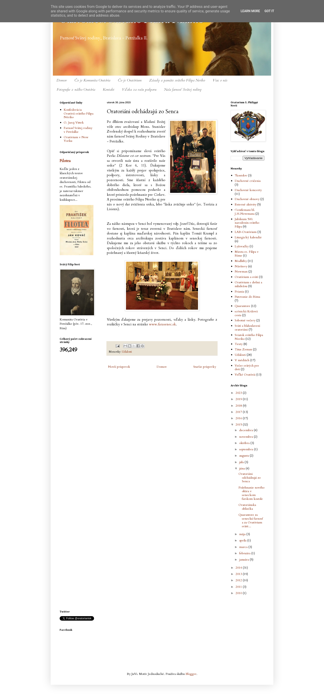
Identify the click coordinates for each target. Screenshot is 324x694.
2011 (239, 587)
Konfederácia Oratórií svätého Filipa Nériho (78, 113)
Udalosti (127, 352)
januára (244, 559)
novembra (246, 437)
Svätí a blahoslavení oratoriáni (247, 328)
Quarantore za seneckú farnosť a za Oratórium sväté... (250, 520)
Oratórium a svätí (246, 277)
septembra (246, 449)
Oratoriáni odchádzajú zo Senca (249, 478)
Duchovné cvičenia (248, 181)
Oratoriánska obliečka (247, 507)
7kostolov (241, 175)
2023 (239, 393)
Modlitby (241, 261)
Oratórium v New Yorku (76, 139)
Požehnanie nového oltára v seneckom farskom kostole (251, 493)
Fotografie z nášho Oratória (76, 89)
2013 (239, 574)
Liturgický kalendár (248, 237)
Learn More (250, 11)
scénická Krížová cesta (246, 313)
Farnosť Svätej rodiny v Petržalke (78, 130)
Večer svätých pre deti (247, 367)
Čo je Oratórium (130, 80)
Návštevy (241, 266)
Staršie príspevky (204, 367)
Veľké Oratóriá (245, 374)
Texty (239, 344)
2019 (239, 399)
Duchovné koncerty (248, 190)
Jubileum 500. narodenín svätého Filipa (247, 223)
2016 (239, 418)
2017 (239, 412)
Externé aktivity (245, 204)
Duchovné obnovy (247, 199)
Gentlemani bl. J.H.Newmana (245, 212)
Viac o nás (220, 80)
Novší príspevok (119, 367)
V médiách (242, 360)
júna (242, 468)
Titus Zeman (243, 349)
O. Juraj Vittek (74, 122)
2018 (239, 405)
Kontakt (108, 89)
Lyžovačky (242, 246)
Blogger (191, 674)
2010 (239, 593)
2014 (239, 568)
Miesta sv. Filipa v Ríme (247, 254)
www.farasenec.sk (162, 324)
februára (245, 553)
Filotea (65, 160)
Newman (241, 271)
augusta (244, 455)
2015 (239, 424)
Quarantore (242, 306)
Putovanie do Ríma (247, 297)
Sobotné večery (245, 320)
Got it (269, 11)
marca (243, 547)
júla (242, 462)
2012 (239, 580)
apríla (243, 540)
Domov (61, 80)
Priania (239, 291)
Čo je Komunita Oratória (92, 80)
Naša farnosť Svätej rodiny (183, 89)
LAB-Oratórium (245, 232)
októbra (244, 443)
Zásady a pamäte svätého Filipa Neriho (177, 80)
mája (242, 534)
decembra (246, 430)
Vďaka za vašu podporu (139, 89)
